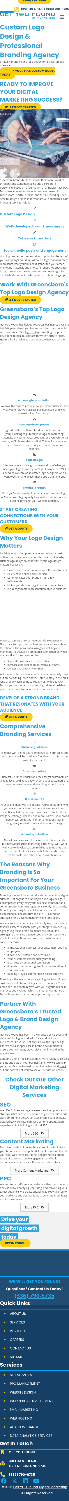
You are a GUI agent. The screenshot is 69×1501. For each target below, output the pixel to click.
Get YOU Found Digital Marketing (40, 1487)
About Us (18, 1313)
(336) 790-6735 (34, 1295)
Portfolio (18, 1331)
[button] (41, 9)
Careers (17, 1339)
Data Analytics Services (31, 1435)
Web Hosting (21, 1418)
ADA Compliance (24, 1427)
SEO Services (21, 1375)
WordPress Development (31, 1401)
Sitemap (16, 1357)
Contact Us (20, 1348)
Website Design (23, 1392)
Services (17, 1322)
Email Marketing (24, 1409)
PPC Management (25, 1383)
